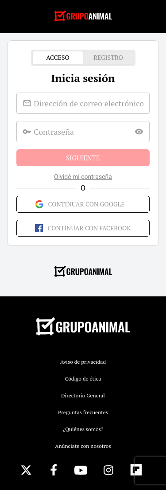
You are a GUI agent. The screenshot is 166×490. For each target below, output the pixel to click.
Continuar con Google (83, 204)
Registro (108, 57)
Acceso (58, 57)
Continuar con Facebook (83, 228)
